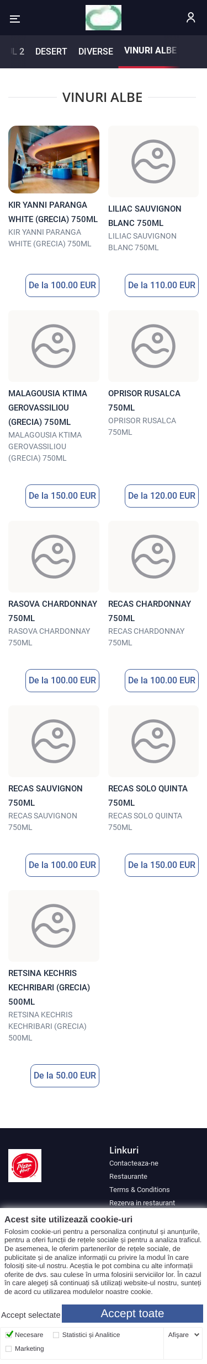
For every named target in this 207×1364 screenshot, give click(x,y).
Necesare (29, 1335)
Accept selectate (31, 1315)
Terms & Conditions (139, 1189)
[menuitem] (154, 1162)
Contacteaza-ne (133, 1163)
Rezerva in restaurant (142, 1203)
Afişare (178, 1335)
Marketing (29, 1348)
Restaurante (128, 1176)
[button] (15, 19)
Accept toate (132, 1313)
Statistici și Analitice (91, 1335)
